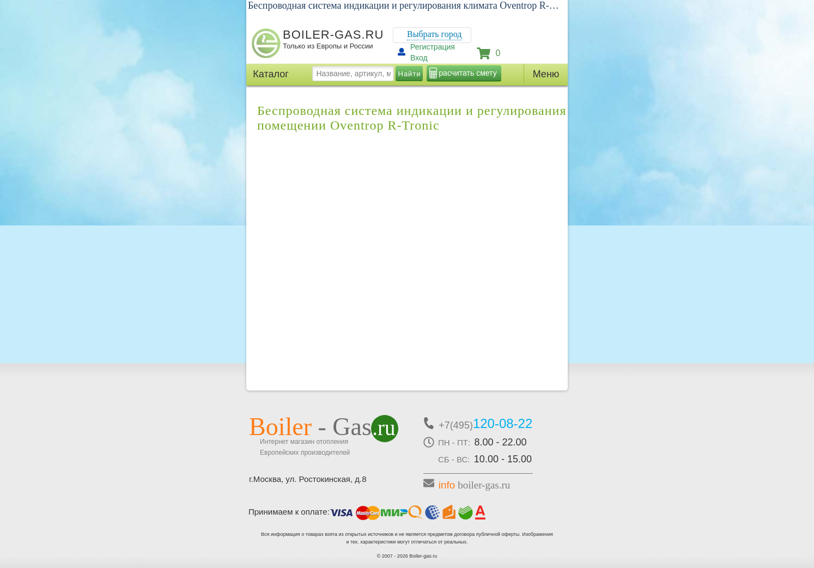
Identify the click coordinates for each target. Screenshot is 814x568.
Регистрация (432, 46)
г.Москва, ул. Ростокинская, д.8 (308, 479)
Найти (409, 74)
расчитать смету (467, 73)
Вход (419, 57)
